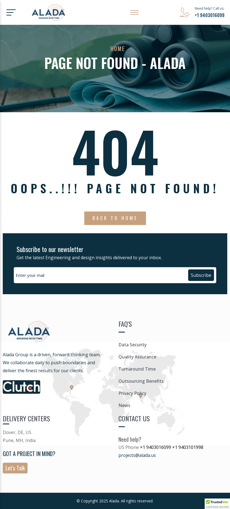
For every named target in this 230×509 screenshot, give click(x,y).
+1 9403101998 (187, 447)
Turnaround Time (137, 369)
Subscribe (201, 275)
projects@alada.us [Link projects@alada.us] (137, 455)
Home (117, 48)
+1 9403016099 (209, 15)
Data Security (132, 345)
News (124, 405)
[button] (217, 504)
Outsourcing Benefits (141, 381)
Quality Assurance (137, 357)
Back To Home (115, 218)
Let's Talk (15, 468)
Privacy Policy (132, 393)
